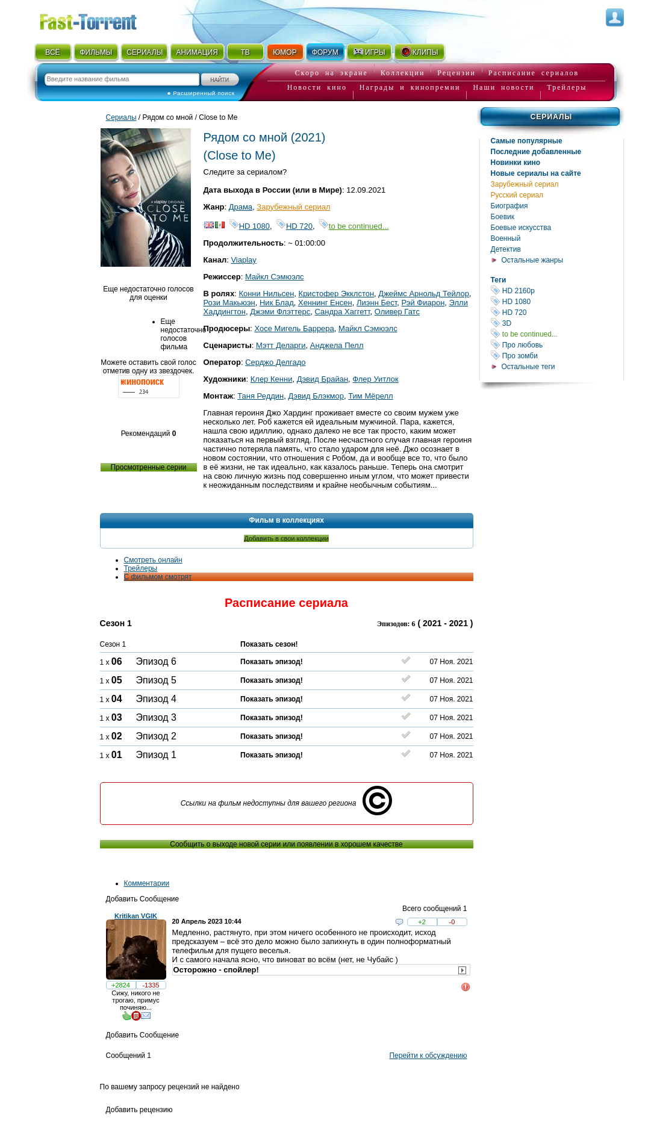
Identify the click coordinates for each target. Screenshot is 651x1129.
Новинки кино (516, 162)
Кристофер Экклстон (337, 293)
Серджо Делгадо (275, 362)
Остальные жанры (533, 260)
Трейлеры (567, 87)
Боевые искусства (521, 227)
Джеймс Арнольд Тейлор (423, 293)
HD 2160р (557, 290)
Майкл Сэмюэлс (274, 276)
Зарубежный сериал (525, 184)
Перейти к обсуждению (428, 1055)
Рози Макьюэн (229, 302)
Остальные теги (528, 366)
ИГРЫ (368, 51)
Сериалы (551, 117)
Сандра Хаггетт (342, 311)
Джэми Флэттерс (280, 311)
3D (557, 323)
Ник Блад (277, 302)
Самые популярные (526, 141)
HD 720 (557, 312)
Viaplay (243, 259)
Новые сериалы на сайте (536, 173)
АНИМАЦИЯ (196, 52)
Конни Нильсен (266, 293)
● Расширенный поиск (201, 93)
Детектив (506, 249)
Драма (240, 206)
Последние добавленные (536, 152)
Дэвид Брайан (322, 379)
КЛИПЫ (419, 51)
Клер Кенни (272, 379)
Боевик (503, 217)
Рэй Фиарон (422, 302)
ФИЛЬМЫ (95, 52)
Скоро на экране (331, 73)
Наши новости (503, 87)
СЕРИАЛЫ (144, 52)
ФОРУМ (325, 52)
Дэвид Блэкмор (316, 395)
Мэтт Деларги (281, 345)
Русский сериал (517, 195)
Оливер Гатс (397, 311)
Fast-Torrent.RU (100, 19)
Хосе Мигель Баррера (294, 328)
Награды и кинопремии (410, 87)
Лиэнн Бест (377, 302)
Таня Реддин (260, 395)
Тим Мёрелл (370, 395)
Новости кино (317, 87)
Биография (509, 206)
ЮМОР (284, 52)
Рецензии (456, 73)
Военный (506, 238)
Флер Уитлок (375, 379)
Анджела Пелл (337, 345)
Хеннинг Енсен (325, 302)
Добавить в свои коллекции (286, 538)
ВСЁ (52, 52)
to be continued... (557, 333)
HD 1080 (557, 301)
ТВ (244, 52)
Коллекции (403, 73)
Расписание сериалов (533, 73)
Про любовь (557, 344)
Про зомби (557, 355)
